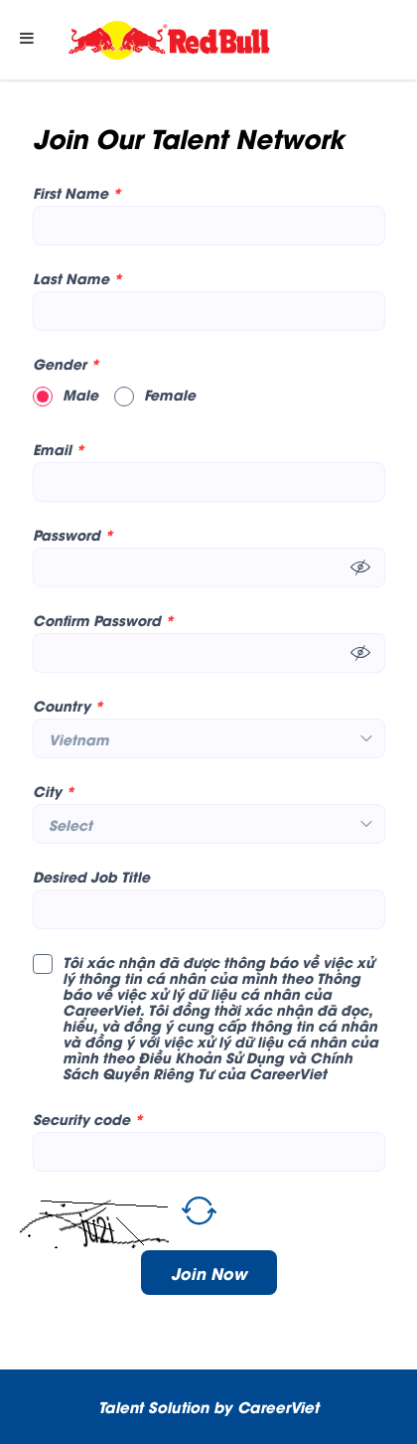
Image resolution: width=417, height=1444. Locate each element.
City (53, 791)
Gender (66, 364)
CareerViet (278, 1406)
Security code (88, 1119)
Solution (180, 1406)
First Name (77, 193)
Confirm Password (103, 620)
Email (58, 449)
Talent (123, 1406)
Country (68, 706)
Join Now (209, 1272)
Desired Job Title (91, 876)
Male (65, 394)
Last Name (77, 278)
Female (155, 394)
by (225, 1406)
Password (73, 535)
